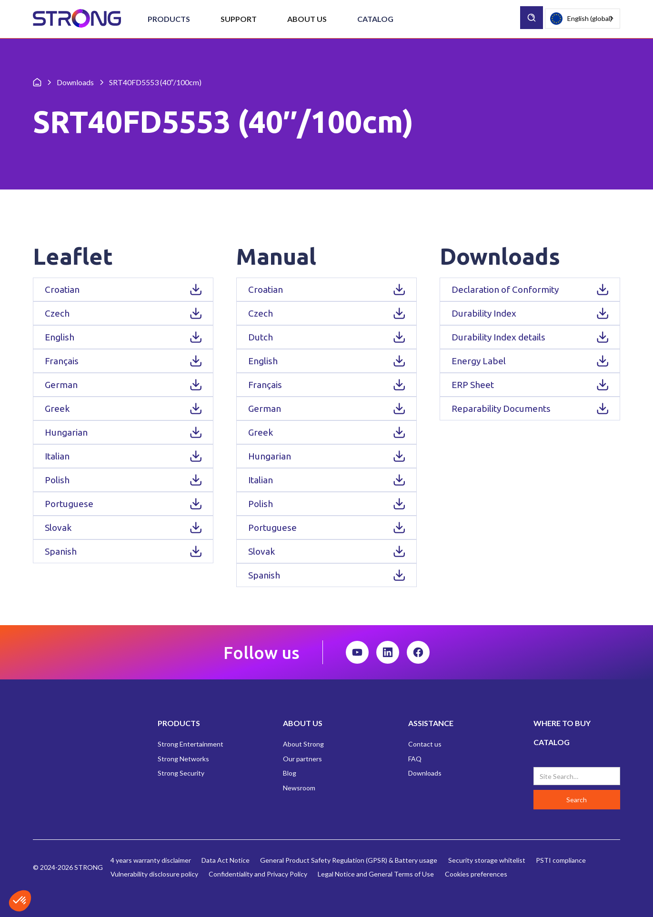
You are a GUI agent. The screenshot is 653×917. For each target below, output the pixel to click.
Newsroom (299, 788)
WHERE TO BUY (562, 723)
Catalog (375, 18)
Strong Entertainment (190, 744)
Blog (289, 773)
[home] (77, 18)
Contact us (425, 744)
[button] (168, 19)
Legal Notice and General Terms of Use (376, 874)
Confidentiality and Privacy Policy (258, 874)
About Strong (303, 744)
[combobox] (583, 19)
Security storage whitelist (486, 860)
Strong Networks (183, 759)
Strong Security (181, 773)
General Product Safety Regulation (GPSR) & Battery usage (348, 860)
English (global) (581, 19)
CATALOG (551, 742)
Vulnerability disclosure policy (154, 874)
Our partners (302, 759)
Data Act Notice (225, 860)
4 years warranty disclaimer (151, 860)
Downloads (425, 773)
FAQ (415, 759)
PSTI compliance (561, 860)
